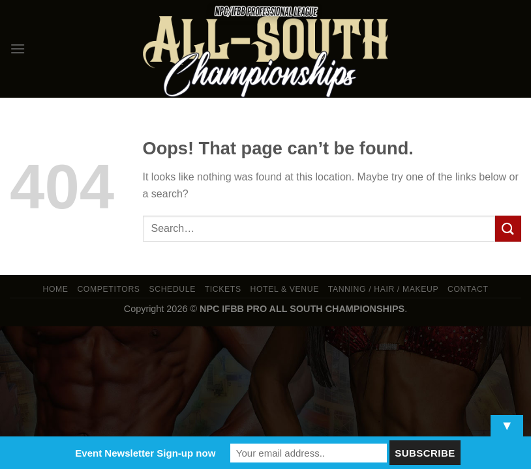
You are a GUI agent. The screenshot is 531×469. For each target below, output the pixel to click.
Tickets (223, 289)
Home (55, 289)
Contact (468, 289)
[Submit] (508, 228)
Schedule (172, 289)
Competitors (108, 289)
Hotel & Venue (284, 289)
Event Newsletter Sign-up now (145, 453)
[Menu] (17, 48)
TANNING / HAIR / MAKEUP (383, 289)
